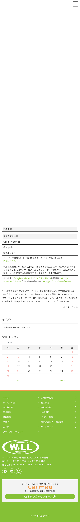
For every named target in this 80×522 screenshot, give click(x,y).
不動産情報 (46, 407)
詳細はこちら (9, 261)
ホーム (6, 397)
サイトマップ (47, 426)
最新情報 (7, 417)
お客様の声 (8, 407)
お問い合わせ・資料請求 (52, 421)
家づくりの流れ (10, 402)
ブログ (6, 421)
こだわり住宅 (47, 397)
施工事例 (45, 402)
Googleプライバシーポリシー (57, 281)
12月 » (62, 380)
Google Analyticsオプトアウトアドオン (32, 278)
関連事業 (7, 412)
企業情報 (45, 412)
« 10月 (18, 380)
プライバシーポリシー (13, 431)
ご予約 (6, 426)
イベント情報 (47, 417)
